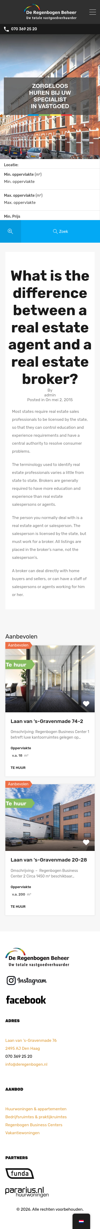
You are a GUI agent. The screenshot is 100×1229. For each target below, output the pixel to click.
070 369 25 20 (24, 29)
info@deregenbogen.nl (26, 1064)
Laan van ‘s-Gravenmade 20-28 (49, 860)
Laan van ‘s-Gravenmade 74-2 (47, 721)
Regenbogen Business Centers (33, 1124)
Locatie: (11, 165)
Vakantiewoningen (22, 1132)
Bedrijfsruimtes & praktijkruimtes (36, 1116)
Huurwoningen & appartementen (35, 1108)
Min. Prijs (12, 216)
